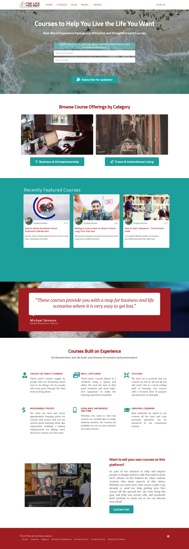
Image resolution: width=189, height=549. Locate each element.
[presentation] (94, 69)
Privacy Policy (81, 539)
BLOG (74, 4)
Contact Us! (121, 509)
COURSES (62, 4)
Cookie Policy (98, 539)
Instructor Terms (116, 539)
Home (25, 539)
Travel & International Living (132, 161)
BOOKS (98, 4)
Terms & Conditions (62, 539)
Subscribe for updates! (94, 79)
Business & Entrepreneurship (57, 161)
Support (45, 539)
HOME (49, 4)
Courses (35, 539)
